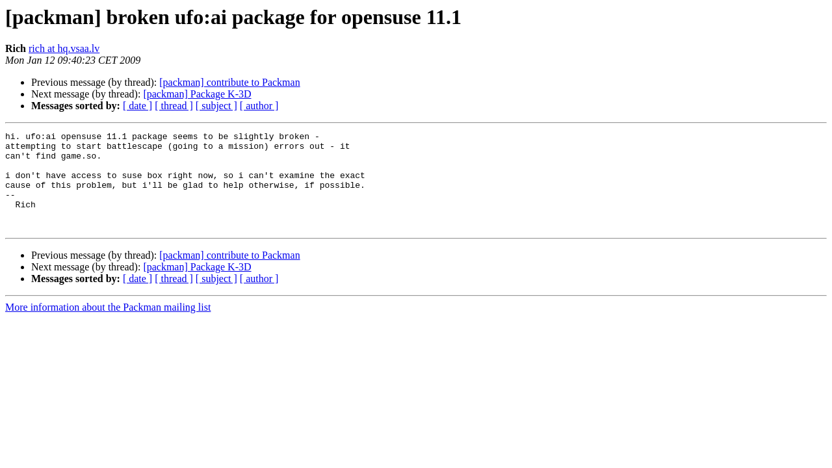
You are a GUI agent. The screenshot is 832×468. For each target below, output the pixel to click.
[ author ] (259, 105)
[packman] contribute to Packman (229, 82)
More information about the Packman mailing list (108, 326)
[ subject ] (216, 105)
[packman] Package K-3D (197, 93)
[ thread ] (174, 105)
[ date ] (137, 105)
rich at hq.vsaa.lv (64, 48)
